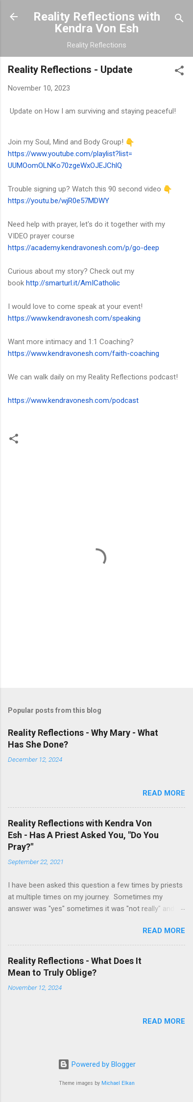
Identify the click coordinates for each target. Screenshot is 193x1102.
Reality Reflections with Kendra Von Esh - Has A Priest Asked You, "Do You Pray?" (83, 835)
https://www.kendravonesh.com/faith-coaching (83, 353)
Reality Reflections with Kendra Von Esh (96, 22)
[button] (179, 72)
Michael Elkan (118, 1083)
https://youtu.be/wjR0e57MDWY (58, 200)
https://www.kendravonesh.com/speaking (74, 318)
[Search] (179, 20)
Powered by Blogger (97, 1064)
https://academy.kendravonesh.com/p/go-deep (83, 247)
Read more (164, 793)
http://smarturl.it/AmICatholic (73, 283)
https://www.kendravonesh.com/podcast (73, 400)
